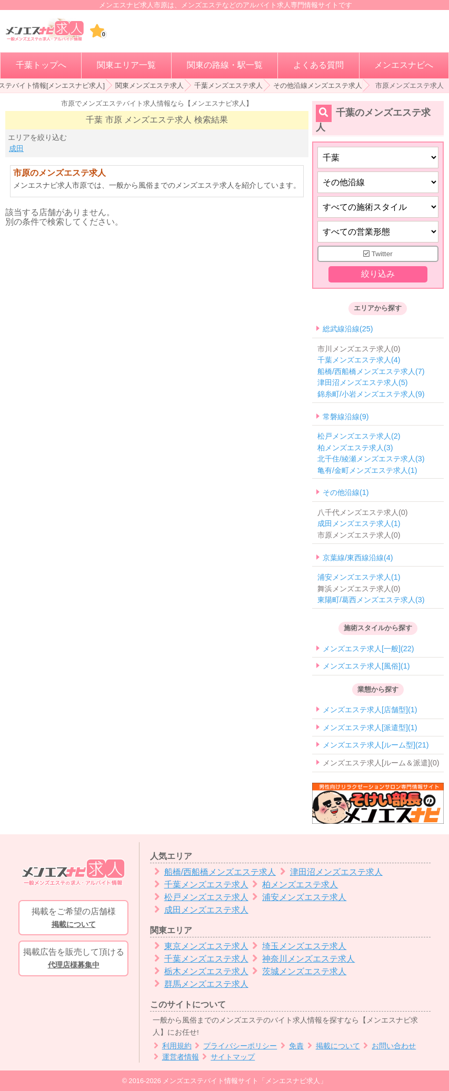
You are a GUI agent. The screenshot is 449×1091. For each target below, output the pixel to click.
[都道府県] (377, 157)
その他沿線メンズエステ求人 (317, 85)
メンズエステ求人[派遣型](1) (370, 727)
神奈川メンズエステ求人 (301, 958)
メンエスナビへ (403, 64)
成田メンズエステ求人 (199, 909)
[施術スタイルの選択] (377, 207)
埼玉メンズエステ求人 (297, 946)
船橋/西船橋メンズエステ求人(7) (371, 371)
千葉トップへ (41, 64)
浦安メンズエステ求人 (297, 897)
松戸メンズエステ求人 (199, 897)
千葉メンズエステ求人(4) (359, 360)
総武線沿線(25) (348, 329)
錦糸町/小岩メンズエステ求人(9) (371, 394)
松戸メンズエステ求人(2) (359, 436)
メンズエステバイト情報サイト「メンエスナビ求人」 (245, 1081)
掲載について (332, 1046)
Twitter (378, 254)
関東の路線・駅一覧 (225, 64)
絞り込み (378, 274)
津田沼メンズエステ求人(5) (362, 383)
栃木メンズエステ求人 (199, 971)
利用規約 (171, 1046)
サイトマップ (227, 1057)
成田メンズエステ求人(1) (359, 524)
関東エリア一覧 (126, 64)
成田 (16, 148)
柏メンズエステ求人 (293, 884)
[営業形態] (377, 232)
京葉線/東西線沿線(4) (358, 557)
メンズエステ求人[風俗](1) (366, 666)
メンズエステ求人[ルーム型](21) (376, 745)
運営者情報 (174, 1057)
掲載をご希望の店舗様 (73, 918)
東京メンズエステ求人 (199, 946)
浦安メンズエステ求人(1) (359, 577)
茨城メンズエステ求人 (297, 971)
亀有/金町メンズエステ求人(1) (367, 470)
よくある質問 (318, 64)
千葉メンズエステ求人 (228, 85)
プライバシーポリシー (234, 1046)
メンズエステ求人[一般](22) (368, 648)
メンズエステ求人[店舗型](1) (370, 710)
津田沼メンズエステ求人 (329, 871)
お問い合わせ (388, 1046)
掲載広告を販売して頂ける (73, 959)
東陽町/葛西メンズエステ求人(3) (371, 600)
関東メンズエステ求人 (149, 85)
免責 (290, 1046)
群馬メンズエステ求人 (199, 983)
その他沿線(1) (346, 493)
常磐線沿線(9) (346, 416)
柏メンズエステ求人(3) (355, 447)
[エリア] (377, 182)
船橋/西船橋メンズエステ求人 (213, 871)
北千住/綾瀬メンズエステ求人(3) (371, 458)
